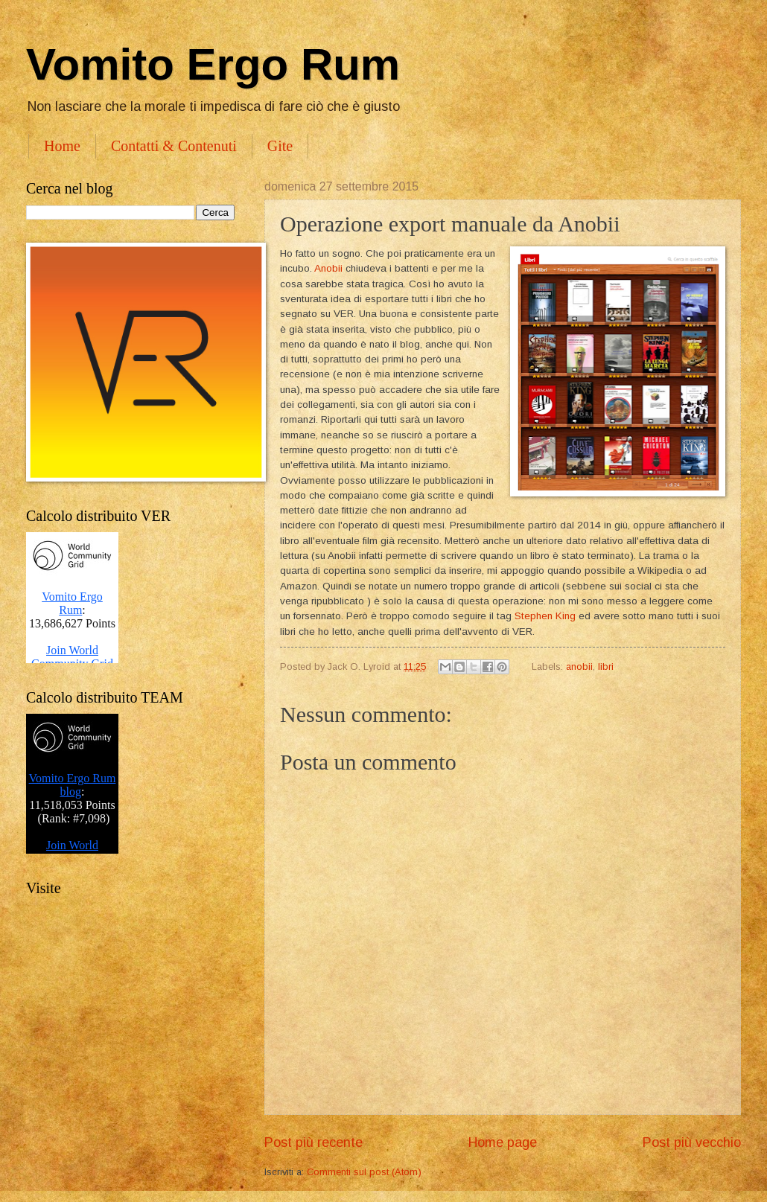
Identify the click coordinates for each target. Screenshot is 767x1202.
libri (606, 666)
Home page (502, 1142)
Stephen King (545, 615)
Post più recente (313, 1142)
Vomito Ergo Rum (213, 64)
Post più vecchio (692, 1142)
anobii (579, 666)
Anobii (328, 268)
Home (62, 146)
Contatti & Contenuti (174, 146)
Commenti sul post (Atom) (364, 1171)
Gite (280, 146)
